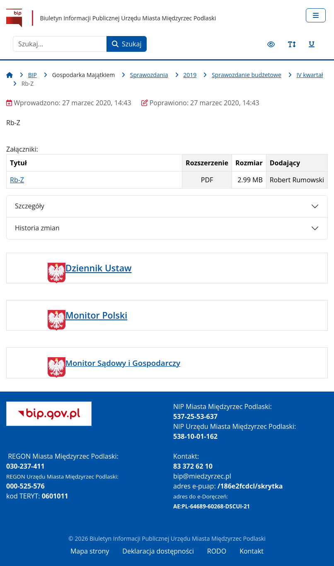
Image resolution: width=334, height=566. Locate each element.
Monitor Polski (96, 315)
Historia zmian (37, 227)
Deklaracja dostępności (158, 551)
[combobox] (60, 44)
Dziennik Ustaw (98, 268)
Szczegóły (29, 205)
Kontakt (252, 551)
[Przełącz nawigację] (316, 15)
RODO (216, 551)
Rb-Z (17, 179)
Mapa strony (89, 551)
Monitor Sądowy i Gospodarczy (122, 363)
